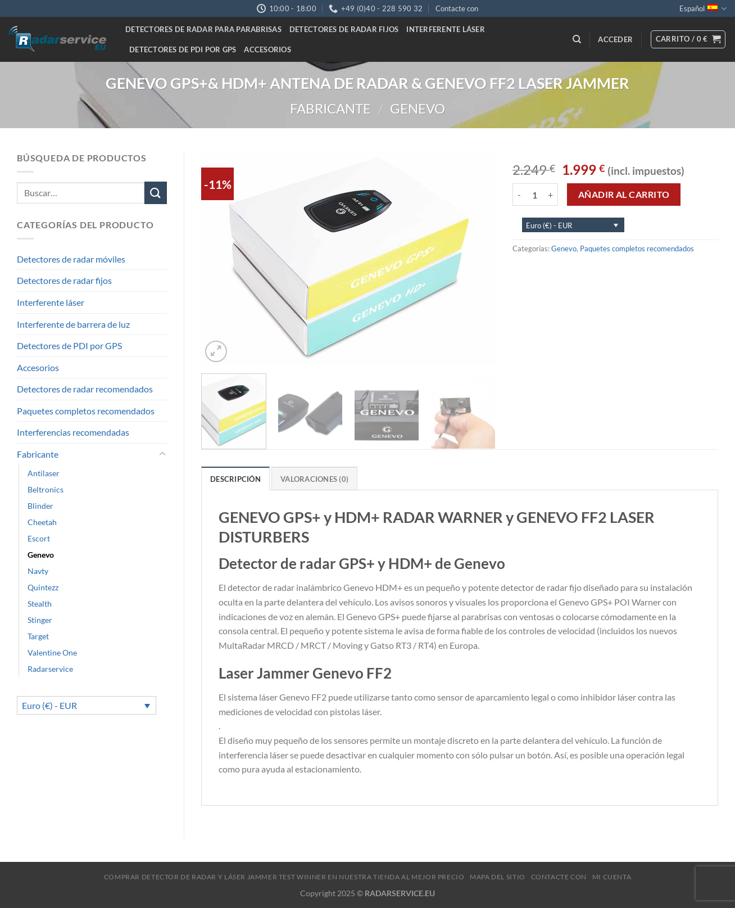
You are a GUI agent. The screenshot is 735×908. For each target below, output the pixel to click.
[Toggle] (162, 454)
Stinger (40, 620)
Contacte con (456, 8)
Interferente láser (445, 29)
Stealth (40, 603)
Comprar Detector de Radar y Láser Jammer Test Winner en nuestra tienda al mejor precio (284, 877)
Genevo (417, 108)
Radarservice (50, 669)
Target (38, 636)
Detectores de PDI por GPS (182, 49)
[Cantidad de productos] (534, 194)
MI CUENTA (612, 877)
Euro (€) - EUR (49, 705)
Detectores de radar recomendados (85, 388)
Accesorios (267, 49)
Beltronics (45, 489)
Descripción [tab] (235, 479)
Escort (39, 538)
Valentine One (52, 652)
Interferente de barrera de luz (73, 324)
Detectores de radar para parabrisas (203, 29)
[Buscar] (577, 39)
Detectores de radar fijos (343, 29)
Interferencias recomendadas (73, 432)
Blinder (40, 506)
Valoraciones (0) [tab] (314, 479)
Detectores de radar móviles (71, 259)
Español (703, 8)
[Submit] (155, 193)
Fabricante (330, 108)
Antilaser (44, 473)
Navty (38, 571)
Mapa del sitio (497, 877)
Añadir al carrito (624, 194)
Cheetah (42, 522)
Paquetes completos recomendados (86, 410)
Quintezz (43, 587)
